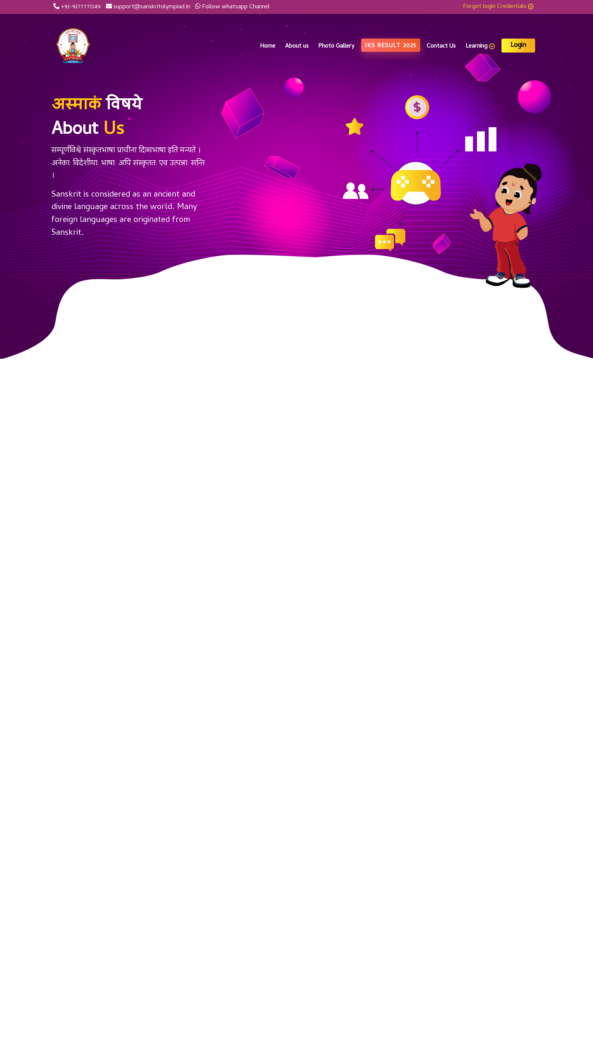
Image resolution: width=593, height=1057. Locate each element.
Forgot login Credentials (498, 7)
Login (518, 45)
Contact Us (441, 46)
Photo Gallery (336, 46)
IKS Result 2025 (390, 46)
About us (297, 46)
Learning (480, 46)
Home (267, 46)
